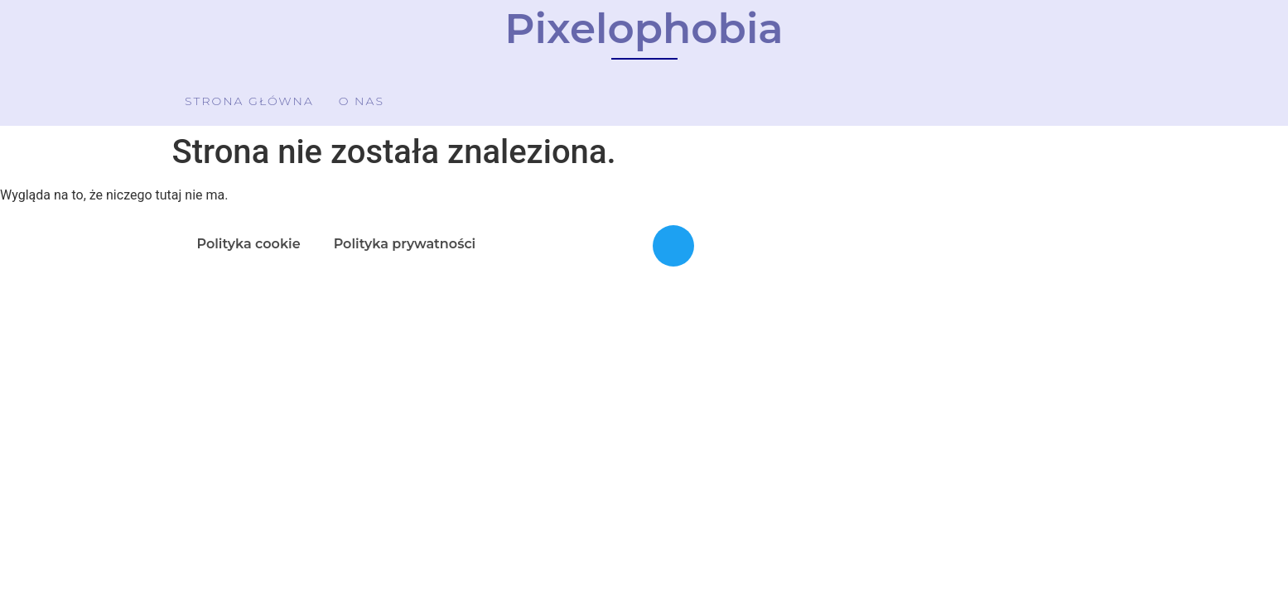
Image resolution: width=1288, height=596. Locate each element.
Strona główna (249, 101)
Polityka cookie (249, 244)
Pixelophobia (643, 28)
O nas (361, 101)
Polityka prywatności (405, 244)
